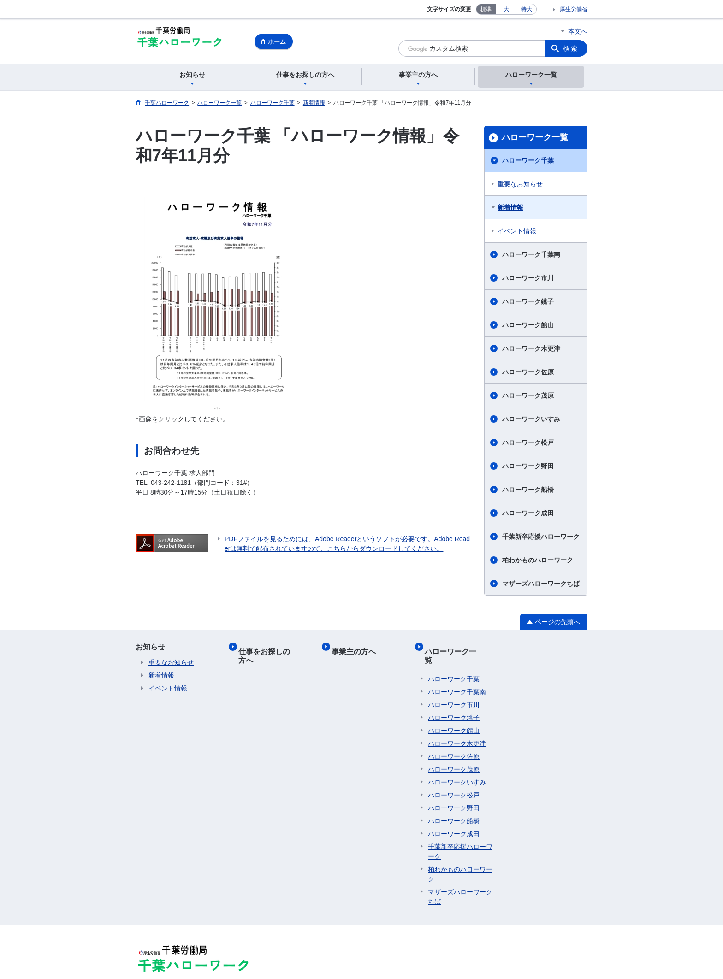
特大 (526, 9)
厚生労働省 (573, 9)
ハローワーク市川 (528, 278)
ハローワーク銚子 (528, 301)
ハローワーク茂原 (528, 395)
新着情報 (510, 207)
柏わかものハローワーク (537, 560)
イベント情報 (517, 231)
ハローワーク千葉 (528, 160)
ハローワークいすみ (531, 419)
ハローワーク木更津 (531, 348)
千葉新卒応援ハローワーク (541, 536)
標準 (486, 9)
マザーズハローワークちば (541, 583)
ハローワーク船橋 (528, 489)
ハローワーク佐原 (528, 372)
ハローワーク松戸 (528, 442)
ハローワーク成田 (528, 513)
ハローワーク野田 (528, 466)
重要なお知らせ (520, 184)
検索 (571, 48)
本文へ (577, 31)
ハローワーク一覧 (535, 137)
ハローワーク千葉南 (531, 254)
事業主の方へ (357, 647)
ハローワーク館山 (528, 325)
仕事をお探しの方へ (275, 647)
